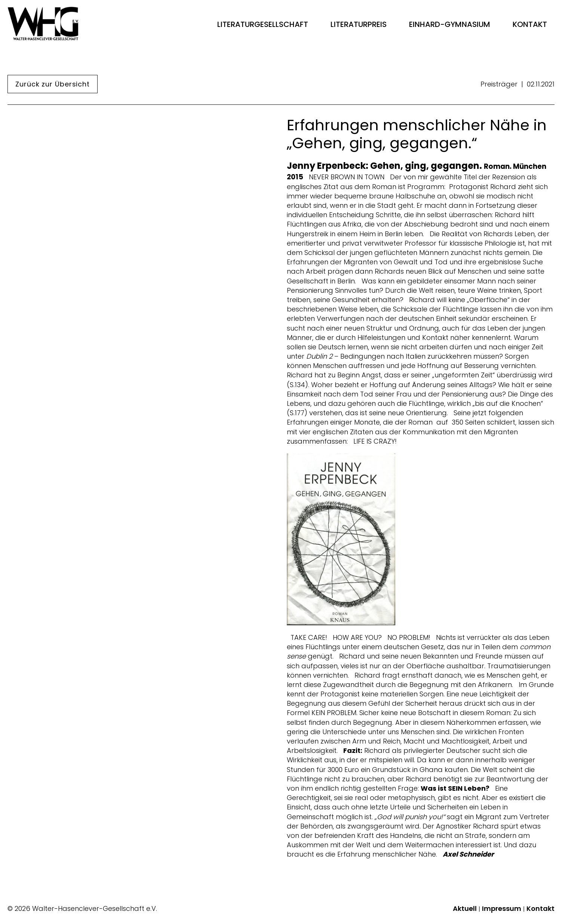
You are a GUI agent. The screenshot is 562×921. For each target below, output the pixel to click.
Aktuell (465, 909)
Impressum (501, 909)
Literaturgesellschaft (262, 24)
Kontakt (530, 24)
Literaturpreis (359, 24)
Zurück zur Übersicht (52, 84)
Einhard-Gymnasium (449, 24)
